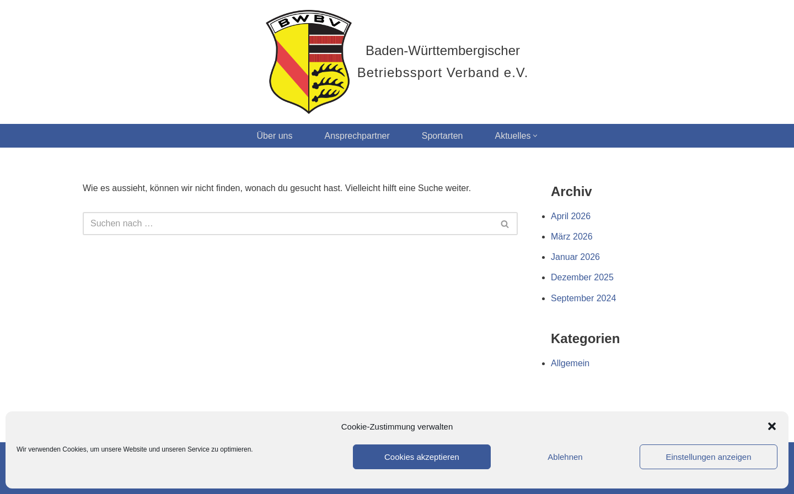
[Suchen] (288, 223)
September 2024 (583, 298)
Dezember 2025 (582, 277)
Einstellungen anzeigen (708, 457)
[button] (771, 426)
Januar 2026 (575, 257)
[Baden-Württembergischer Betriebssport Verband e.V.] (397, 62)
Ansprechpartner (356, 135)
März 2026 (572, 236)
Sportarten (442, 135)
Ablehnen (565, 457)
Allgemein (570, 363)
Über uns (275, 135)
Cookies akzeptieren (421, 457)
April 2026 (571, 216)
